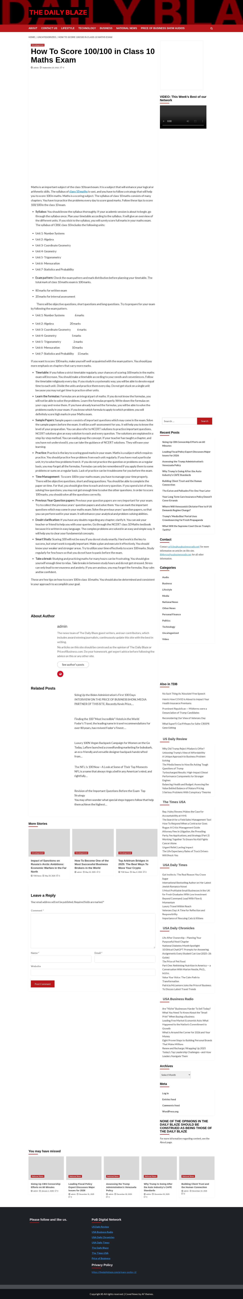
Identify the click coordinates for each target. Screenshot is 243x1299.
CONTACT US (49, 28)
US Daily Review (175, 739)
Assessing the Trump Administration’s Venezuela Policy (182, 463)
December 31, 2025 (86, 1194)
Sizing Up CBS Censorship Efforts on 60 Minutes (183, 444)
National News (170, 602)
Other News (168, 608)
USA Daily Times (175, 865)
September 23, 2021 (50, 67)
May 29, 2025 (50, 876)
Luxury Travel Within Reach (176, 906)
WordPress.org (170, 1111)
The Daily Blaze (100, 1247)
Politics (166, 620)
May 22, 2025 (90, 872)
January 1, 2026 (48, 1191)
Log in (165, 1093)
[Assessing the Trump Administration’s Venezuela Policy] (121, 1168)
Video (165, 639)
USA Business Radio (178, 999)
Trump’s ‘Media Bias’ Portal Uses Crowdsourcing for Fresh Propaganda (182, 518)
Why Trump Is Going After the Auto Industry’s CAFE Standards (181, 473)
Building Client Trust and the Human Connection (182, 483)
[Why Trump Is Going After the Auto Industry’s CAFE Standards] (159, 1168)
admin (36, 67)
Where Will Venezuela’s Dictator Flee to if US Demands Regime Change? (187, 508)
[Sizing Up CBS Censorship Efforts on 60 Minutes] (46, 1168)
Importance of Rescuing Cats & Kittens (182, 918)
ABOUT (33, 28)
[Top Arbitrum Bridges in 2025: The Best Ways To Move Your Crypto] (136, 842)
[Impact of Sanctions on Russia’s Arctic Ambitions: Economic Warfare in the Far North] (49, 842)
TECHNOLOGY (87, 28)
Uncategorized (170, 633)
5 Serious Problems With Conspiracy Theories (186, 792)
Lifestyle (167, 589)
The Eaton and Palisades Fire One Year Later (186, 490)
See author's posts (73, 664)
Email (98, 952)
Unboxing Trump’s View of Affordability (183, 752)
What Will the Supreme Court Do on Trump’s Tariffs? (186, 528)
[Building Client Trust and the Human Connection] (196, 1168)
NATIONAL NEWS (126, 28)
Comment (37, 910)
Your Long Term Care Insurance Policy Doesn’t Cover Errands (187, 498)
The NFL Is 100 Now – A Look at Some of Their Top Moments (111, 767)
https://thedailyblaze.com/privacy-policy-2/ (114, 1272)
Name (35, 952)
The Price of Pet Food (173, 961)
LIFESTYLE (68, 28)
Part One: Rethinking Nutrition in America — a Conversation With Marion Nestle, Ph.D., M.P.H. (186, 969)
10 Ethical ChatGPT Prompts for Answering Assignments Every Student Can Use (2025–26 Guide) (186, 953)
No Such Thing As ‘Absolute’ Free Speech (183, 693)
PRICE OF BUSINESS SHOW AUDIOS (163, 28)
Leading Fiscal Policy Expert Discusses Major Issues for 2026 (186, 453)
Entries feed (169, 1099)
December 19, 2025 (199, 1191)
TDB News (37, 876)
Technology (168, 626)
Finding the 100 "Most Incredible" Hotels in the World (106, 719)
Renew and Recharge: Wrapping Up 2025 (184, 1048)
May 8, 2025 (137, 872)
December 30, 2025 (124, 1194)
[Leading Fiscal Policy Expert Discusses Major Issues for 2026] (84, 1168)
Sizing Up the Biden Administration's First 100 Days (105, 695)
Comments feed (171, 1105)
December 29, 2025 (162, 1194)
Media (165, 595)
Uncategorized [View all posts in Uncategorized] (38, 45)
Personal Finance (171, 614)
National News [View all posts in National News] (37, 1176)
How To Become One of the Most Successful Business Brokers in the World (92, 864)
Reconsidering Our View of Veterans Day (183, 718)
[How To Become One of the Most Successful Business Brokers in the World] (93, 842)
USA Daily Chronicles (178, 928)
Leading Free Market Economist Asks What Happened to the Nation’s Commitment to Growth (185, 1024)
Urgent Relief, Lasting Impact (177, 847)
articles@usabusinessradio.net (184, 546)
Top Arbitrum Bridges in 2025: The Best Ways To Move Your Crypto (133, 864)
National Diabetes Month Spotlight (181, 945)
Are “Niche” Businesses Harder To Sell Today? (186, 1008)
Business (167, 583)
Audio (165, 577)
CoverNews (131, 1293)
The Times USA (174, 802)
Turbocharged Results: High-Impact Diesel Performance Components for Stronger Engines (185, 776)
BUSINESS (106, 28)
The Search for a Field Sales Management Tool (186, 819)
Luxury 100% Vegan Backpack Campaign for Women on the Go (112, 743)
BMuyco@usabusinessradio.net (175, 554)
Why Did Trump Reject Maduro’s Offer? (183, 748)
